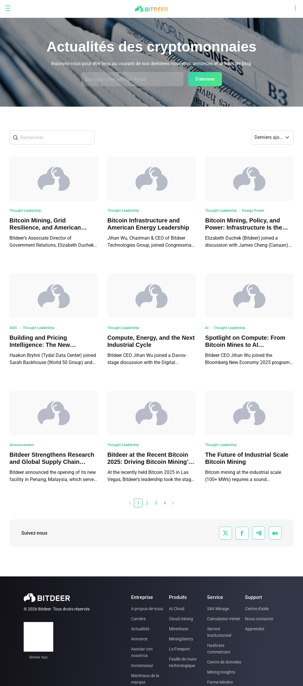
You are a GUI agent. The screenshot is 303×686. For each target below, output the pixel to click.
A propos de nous (147, 608)
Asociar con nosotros (142, 652)
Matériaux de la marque (145, 679)
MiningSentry (181, 639)
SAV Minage (218, 608)
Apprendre (254, 628)
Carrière (138, 618)
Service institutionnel (219, 632)
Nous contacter (259, 618)
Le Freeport (179, 649)
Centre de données (224, 662)
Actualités (140, 628)
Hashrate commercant (219, 648)
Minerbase (178, 628)
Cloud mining (181, 618)
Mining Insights (221, 672)
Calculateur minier (223, 618)
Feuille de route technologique (182, 662)
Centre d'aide (257, 608)
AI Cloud (176, 608)
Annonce (139, 639)
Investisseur (142, 665)
